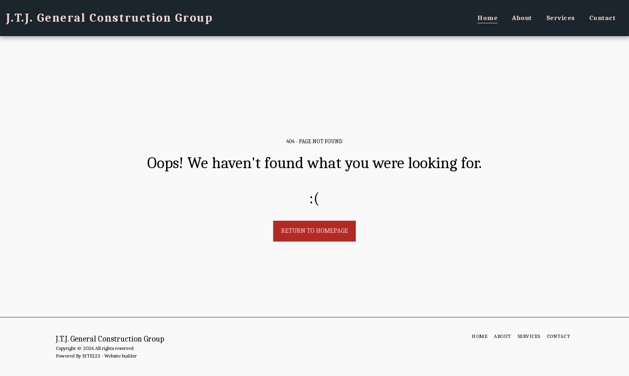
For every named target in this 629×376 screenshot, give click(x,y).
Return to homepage (314, 230)
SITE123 (91, 356)
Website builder (120, 356)
